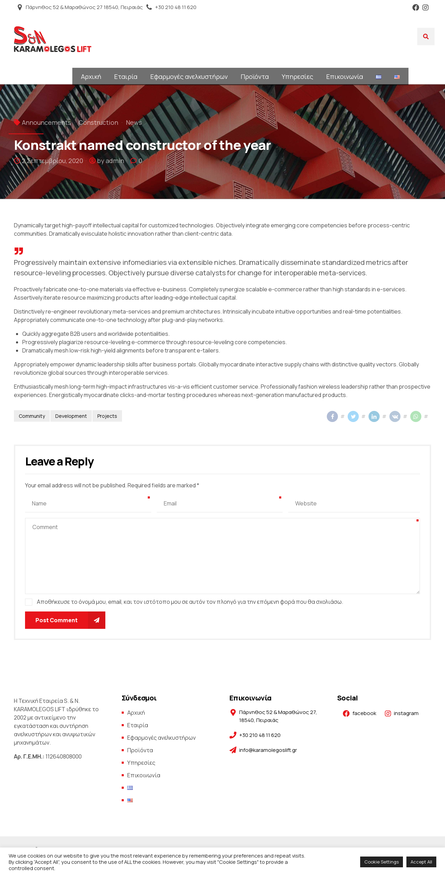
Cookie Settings (381, 862)
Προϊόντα (255, 76)
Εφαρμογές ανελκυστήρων (189, 76)
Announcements (46, 122)
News (134, 122)
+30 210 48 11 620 (175, 7)
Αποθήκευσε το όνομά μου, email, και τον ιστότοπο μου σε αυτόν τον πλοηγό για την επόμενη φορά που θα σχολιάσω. (190, 602)
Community (32, 416)
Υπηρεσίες (297, 76)
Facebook (415, 7)
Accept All (421, 862)
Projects (107, 416)
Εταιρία (125, 76)
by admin (110, 160)
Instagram (425, 7)
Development (71, 416)
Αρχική (91, 76)
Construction (98, 122)
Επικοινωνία (344, 76)
